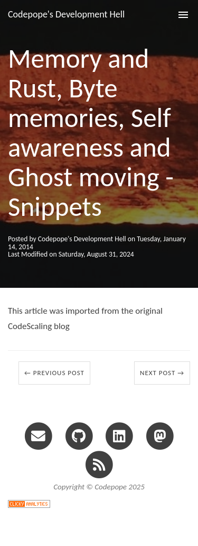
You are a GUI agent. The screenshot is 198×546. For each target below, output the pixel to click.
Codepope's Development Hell (66, 14)
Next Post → (162, 373)
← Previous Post (54, 373)
